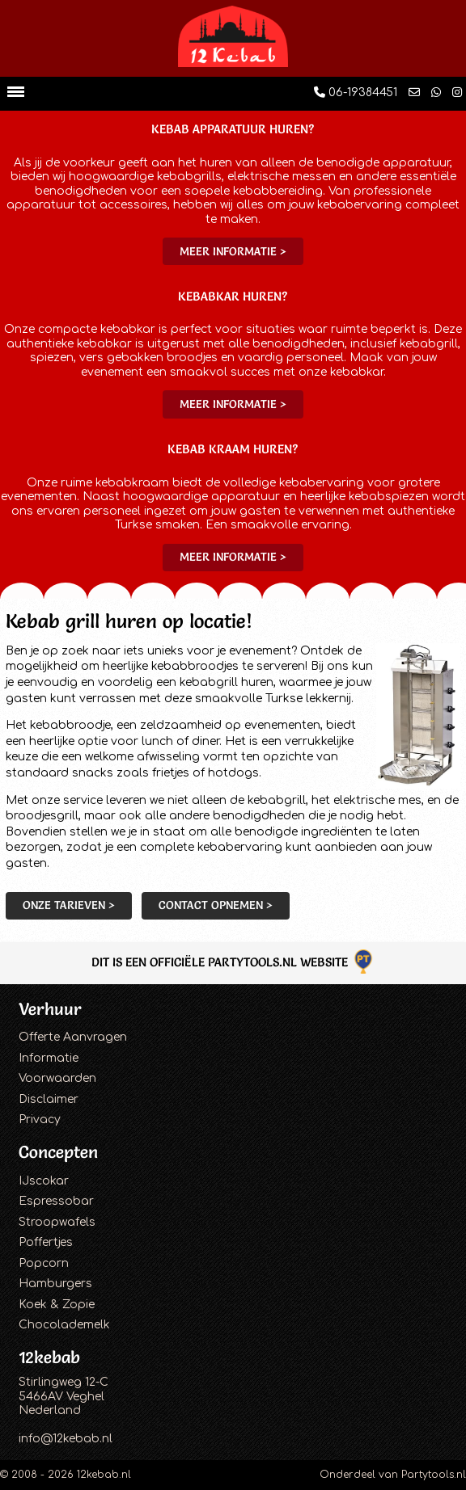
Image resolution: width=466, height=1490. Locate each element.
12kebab (49, 1357)
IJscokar (44, 1181)
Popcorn (44, 1263)
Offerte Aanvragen (73, 1037)
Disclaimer (48, 1099)
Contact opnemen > (216, 905)
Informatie (48, 1058)
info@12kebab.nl (65, 1439)
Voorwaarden (57, 1078)
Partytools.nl (433, 1474)
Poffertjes (46, 1242)
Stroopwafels (57, 1222)
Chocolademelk (64, 1325)
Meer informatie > (233, 251)
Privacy (40, 1119)
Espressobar (56, 1201)
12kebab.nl (104, 1474)
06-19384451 (355, 92)
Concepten (58, 1152)
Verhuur (50, 1009)
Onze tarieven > (69, 905)
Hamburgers (55, 1283)
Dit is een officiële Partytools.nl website (233, 962)
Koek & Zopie (57, 1304)
